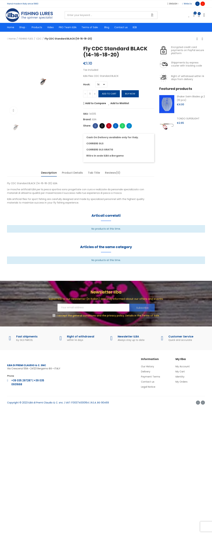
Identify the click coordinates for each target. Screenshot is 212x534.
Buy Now (130, 93)
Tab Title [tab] (94, 173)
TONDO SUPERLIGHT (188, 118)
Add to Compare (95, 103)
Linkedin (115, 126)
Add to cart (109, 93)
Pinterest (109, 126)
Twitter (102, 126)
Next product (202, 39)
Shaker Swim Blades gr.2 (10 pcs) (191, 98)
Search (152, 15)
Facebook (95, 126)
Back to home (198, 39)
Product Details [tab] (72, 173)
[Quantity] (90, 93)
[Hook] (101, 84)
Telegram (129, 126)
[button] (187, 3)
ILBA (94, 119)
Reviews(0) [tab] (112, 173)
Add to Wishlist (119, 103)
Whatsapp (122, 126)
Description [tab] (49, 173)
